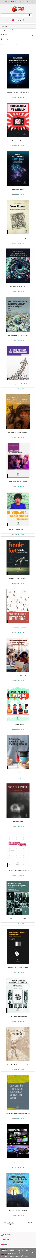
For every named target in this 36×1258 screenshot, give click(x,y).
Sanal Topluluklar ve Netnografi (18, 627)
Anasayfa (3, 30)
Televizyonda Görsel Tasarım (18, 1162)
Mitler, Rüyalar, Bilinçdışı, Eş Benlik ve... (18, 1210)
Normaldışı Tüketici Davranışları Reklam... (18, 967)
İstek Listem (23, 1)
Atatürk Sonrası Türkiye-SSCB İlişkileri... (18, 919)
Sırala (2, 44)
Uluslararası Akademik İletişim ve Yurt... (18, 773)
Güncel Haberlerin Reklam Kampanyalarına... (18, 870)
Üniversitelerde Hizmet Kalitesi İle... (18, 675)
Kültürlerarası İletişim (18, 724)
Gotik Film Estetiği (18, 821)
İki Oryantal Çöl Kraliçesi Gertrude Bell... (18, 432)
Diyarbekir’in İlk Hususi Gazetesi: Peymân (18, 1065)
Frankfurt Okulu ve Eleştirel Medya (18, 578)
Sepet (28, 1)
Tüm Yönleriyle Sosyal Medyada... (18, 286)
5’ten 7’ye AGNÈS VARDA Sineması (18, 530)
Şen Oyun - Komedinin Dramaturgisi (18, 238)
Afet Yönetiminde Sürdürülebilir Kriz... (18, 335)
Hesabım (17, 1)
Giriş (33, 1)
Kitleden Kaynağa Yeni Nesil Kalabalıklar (18, 384)
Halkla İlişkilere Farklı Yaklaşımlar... (18, 1016)
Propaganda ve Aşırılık (18, 140)
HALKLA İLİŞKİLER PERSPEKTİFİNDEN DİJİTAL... (18, 92)
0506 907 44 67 (9, 2)
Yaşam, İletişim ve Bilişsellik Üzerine (18, 481)
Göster (4, 1222)
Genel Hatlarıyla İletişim (18, 189)
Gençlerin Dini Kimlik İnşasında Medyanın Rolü (18, 1113)
